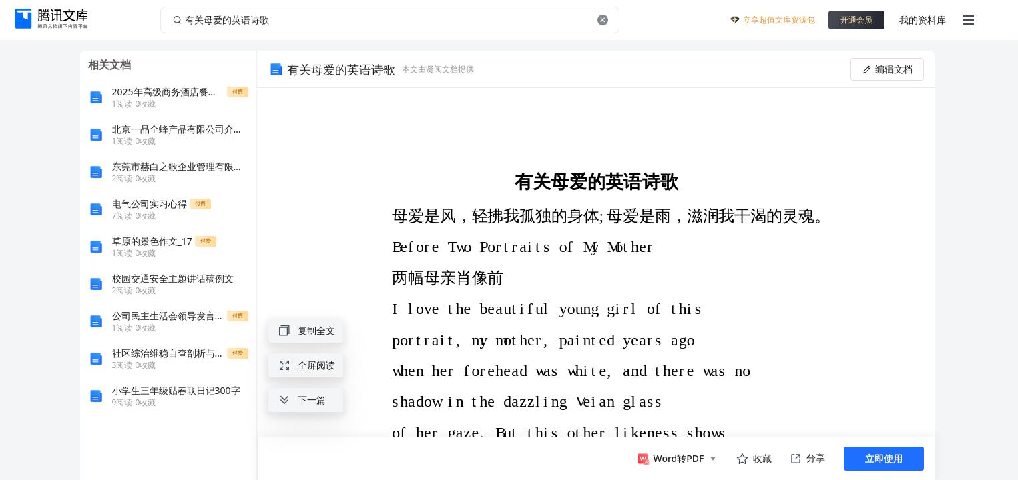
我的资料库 (922, 19)
